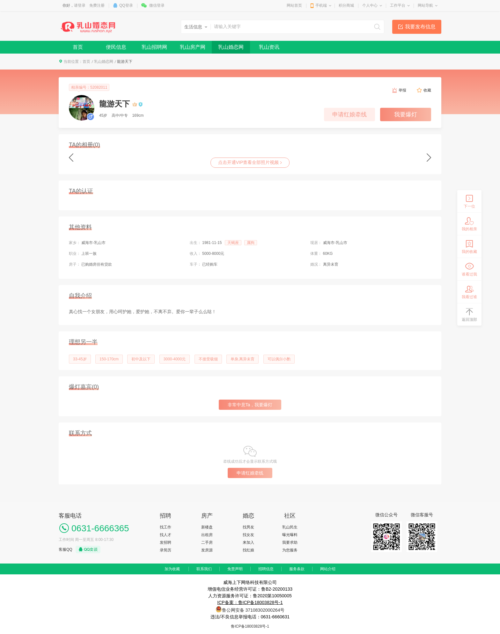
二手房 (207, 542)
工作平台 (397, 5)
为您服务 (290, 550)
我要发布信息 (420, 26)
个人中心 (370, 5)
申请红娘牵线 (349, 114)
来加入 (248, 542)
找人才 (165, 535)
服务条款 (297, 569)
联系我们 (204, 569)
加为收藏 (172, 569)
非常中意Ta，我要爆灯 (250, 404)
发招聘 (165, 542)
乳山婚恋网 (231, 47)
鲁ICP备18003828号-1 (250, 626)
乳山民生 (290, 527)
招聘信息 (266, 569)
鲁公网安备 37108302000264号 (253, 610)
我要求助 (290, 542)
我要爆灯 (405, 114)
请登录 (79, 5)
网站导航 (425, 5)
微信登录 (157, 5)
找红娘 (248, 550)
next (429, 157)
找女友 (248, 535)
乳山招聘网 (154, 47)
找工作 (165, 527)
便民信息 (116, 47)
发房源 (207, 550)
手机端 (321, 5)
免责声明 (235, 569)
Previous (71, 157)
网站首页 (294, 5)
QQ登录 (126, 5)
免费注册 (97, 5)
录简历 (165, 550)
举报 (402, 90)
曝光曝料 (290, 535)
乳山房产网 (192, 47)
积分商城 (346, 5)
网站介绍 (327, 569)
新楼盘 (207, 527)
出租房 (207, 535)
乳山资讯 (269, 47)
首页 (78, 47)
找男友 (248, 527)
